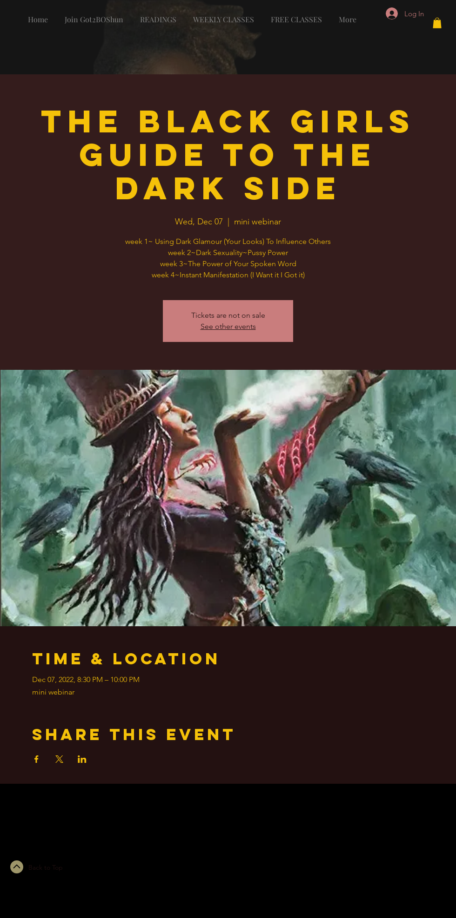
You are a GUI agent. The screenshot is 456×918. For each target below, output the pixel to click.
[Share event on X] (59, 759)
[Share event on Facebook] (36, 759)
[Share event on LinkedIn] (82, 759)
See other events (228, 326)
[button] (437, 23)
